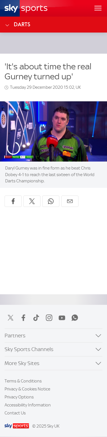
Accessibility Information (28, 405)
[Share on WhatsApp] (50, 201)
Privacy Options (19, 397)
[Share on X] (32, 201)
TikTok (36, 317)
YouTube (62, 317)
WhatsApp (74, 317)
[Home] (26, 8)
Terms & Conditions (23, 381)
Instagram (49, 317)
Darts (17, 24)
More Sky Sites (22, 363)
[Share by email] (69, 201)
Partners (15, 335)
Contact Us (15, 413)
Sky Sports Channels (29, 349)
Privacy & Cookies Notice (27, 389)
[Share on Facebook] (13, 201)
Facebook (23, 317)
